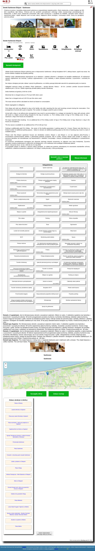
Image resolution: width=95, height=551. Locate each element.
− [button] (5, 366)
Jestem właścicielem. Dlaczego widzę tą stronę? (44, 533)
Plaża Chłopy (18, 468)
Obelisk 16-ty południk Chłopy (18, 494)
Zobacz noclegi (58, 394)
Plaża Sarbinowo (18, 448)
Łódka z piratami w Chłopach (18, 461)
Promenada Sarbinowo (18, 442)
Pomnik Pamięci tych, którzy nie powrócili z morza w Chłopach (18, 488)
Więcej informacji (81, 158)
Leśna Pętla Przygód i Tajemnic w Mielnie (18, 507)
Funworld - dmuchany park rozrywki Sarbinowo (18, 455)
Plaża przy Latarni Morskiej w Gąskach (18, 416)
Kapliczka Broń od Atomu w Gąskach (18, 429)
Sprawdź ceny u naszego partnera (59, 158)
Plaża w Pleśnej (18, 403)
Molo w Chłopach (18, 481)
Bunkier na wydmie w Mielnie (18, 519)
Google (24, 547)
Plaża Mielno (18, 526)
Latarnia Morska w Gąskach (18, 409)
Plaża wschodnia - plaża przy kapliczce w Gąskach (18, 423)
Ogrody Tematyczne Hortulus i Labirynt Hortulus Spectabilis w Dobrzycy (18, 436)
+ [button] (5, 364)
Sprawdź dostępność (13, 65)
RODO (56, 549)
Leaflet (80, 388)
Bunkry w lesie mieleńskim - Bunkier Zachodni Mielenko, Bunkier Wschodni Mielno (18, 514)
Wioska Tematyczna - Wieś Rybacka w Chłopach (18, 474)
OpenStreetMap (87, 388)
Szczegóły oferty (36, 394)
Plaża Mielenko (18, 500)
